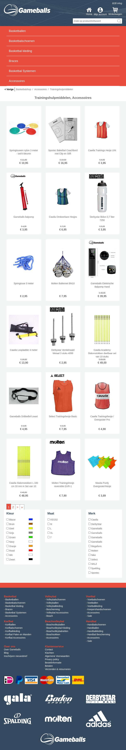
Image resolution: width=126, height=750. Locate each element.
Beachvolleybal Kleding (58, 628)
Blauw (19, 519)
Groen (19, 537)
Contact (49, 649)
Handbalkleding (95, 631)
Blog (6, 652)
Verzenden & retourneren (58, 669)
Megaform (95, 546)
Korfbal (8, 621)
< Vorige (9, 89)
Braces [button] (13, 61)
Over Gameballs (12, 649)
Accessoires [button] (17, 81)
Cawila (93, 519)
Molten (93, 550)
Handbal (91, 621)
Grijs (19, 533)
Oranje (19, 546)
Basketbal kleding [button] (20, 51)
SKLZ (92, 564)
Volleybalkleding (54, 606)
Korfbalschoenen (14, 628)
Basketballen (12, 599)
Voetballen (92, 602)
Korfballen (10, 624)
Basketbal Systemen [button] (22, 71)
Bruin (19, 524)
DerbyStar (95, 524)
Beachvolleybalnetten (57, 631)
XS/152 (52, 519)
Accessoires (11, 616)
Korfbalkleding (12, 631)
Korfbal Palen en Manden (18, 634)
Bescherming (53, 609)
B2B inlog (117, 3)
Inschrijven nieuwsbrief (15, 656)
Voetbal (90, 596)
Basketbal (10, 596)
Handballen (93, 628)
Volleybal (50, 596)
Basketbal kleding (14, 606)
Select (93, 559)
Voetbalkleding (94, 606)
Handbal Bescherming (98, 634)
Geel (19, 528)
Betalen (49, 666)
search (119, 21)
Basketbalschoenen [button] (22, 41)
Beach (49, 616)
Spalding (94, 568)
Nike (92, 555)
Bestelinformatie (53, 662)
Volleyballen (52, 602)
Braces (9, 609)
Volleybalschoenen (56, 599)
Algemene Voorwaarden (57, 656)
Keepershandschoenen (99, 609)
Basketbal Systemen (15, 612)
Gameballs (95, 528)
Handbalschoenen (96, 624)
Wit (19, 555)
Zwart (19, 559)
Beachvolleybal (54, 621)
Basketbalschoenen (15, 602)
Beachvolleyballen (55, 624)
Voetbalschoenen (96, 599)
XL (50, 533)
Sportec (93, 572)
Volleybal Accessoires (57, 612)
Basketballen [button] (17, 31)
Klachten (49, 652)
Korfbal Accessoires (15, 637)
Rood (19, 550)
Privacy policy (52, 659)
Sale (89, 616)
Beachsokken (53, 634)
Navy (19, 541)
